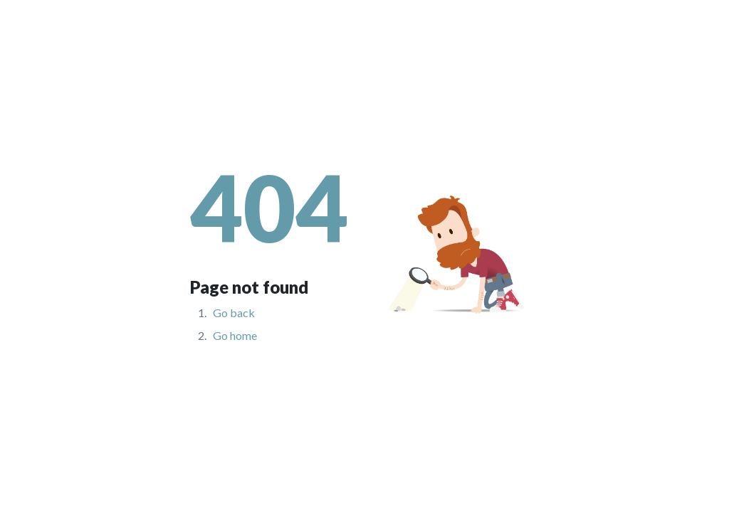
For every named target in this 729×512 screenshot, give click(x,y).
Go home (235, 335)
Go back (234, 312)
